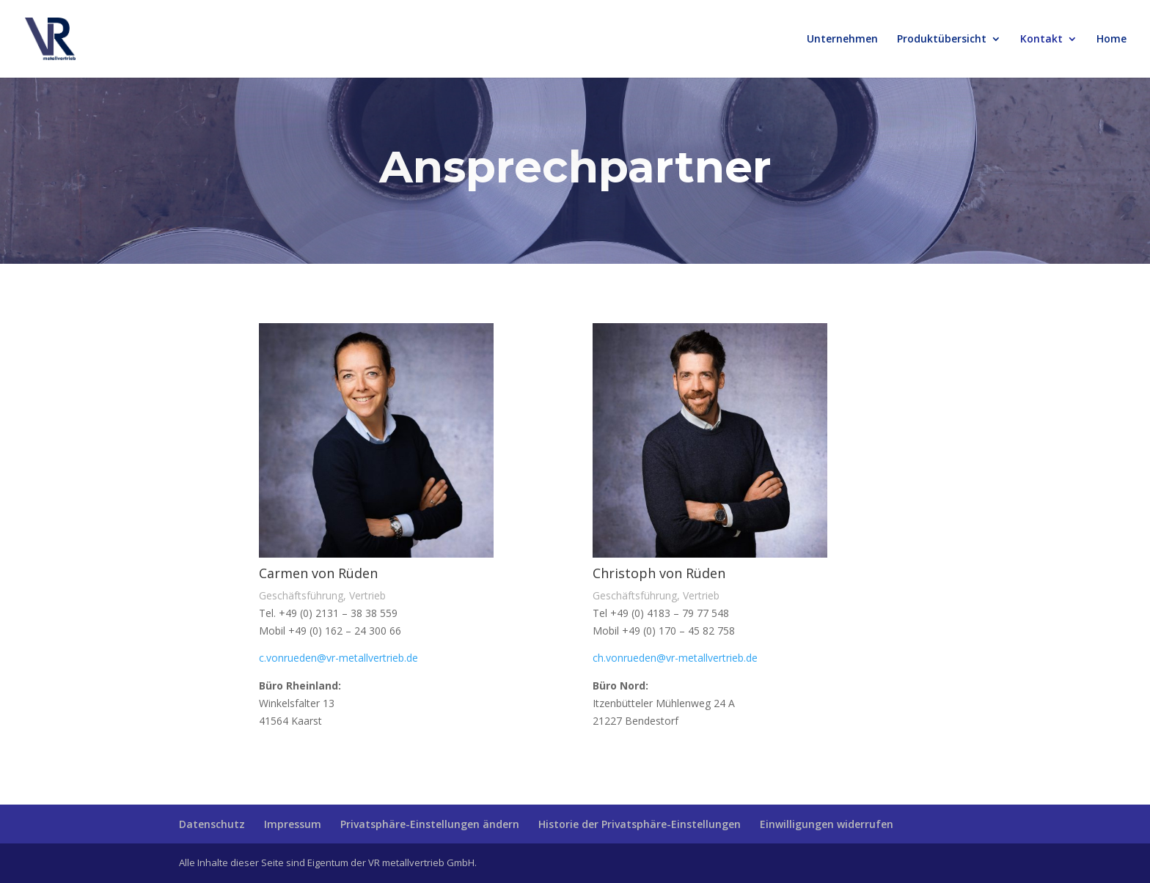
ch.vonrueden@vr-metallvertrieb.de (675, 658)
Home (1111, 39)
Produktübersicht (941, 39)
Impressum (292, 824)
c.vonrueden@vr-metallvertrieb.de (338, 658)
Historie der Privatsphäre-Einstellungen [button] (639, 824)
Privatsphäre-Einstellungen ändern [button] (429, 824)
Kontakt (1041, 39)
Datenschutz (212, 824)
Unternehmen (842, 39)
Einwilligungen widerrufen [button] (826, 824)
